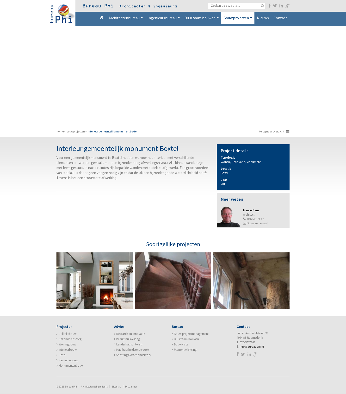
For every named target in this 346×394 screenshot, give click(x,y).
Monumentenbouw (71, 366)
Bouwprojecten (237, 17)
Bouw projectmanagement (191, 334)
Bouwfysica (181, 345)
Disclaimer (131, 386)
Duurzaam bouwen (202, 17)
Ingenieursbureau (164, 17)
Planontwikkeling (185, 350)
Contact (280, 17)
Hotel (62, 355)
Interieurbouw (68, 350)
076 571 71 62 (255, 219)
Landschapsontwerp (129, 345)
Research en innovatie (130, 334)
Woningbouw (67, 345)
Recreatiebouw (68, 360)
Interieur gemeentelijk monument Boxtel (112, 131)
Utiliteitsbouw (67, 334)
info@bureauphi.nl (252, 347)
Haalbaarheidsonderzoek (132, 350)
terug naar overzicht (271, 131)
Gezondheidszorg (70, 339)
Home (101, 18)
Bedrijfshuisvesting (128, 339)
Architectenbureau (126, 17)
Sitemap (116, 386)
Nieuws (263, 17)
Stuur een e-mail (257, 223)
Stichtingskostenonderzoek (133, 355)
